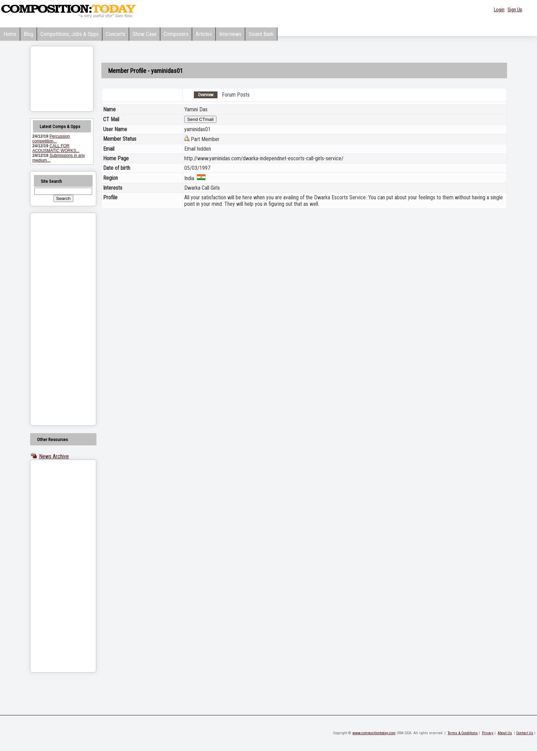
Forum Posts (236, 94)
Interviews (230, 34)
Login (499, 9)
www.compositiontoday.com (374, 733)
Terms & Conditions (463, 733)
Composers (176, 34)
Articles (204, 34)
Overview (205, 94)
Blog (28, 34)
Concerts (115, 34)
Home (9, 34)
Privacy (488, 733)
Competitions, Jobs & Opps (69, 34)
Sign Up (515, 9)
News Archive (54, 456)
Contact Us (524, 733)
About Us (505, 733)
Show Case (145, 34)
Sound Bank (261, 34)
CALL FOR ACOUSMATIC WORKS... (55, 148)
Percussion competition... (51, 138)
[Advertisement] (54, 319)
